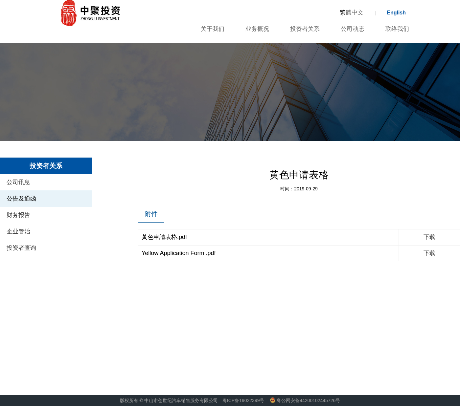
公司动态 (352, 29)
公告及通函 (21, 198)
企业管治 (18, 231)
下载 (429, 237)
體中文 (351, 12)
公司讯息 (18, 182)
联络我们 (397, 29)
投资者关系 (305, 29)
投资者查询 (21, 248)
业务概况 (257, 29)
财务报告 (18, 215)
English (396, 12)
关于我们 (211, 29)
